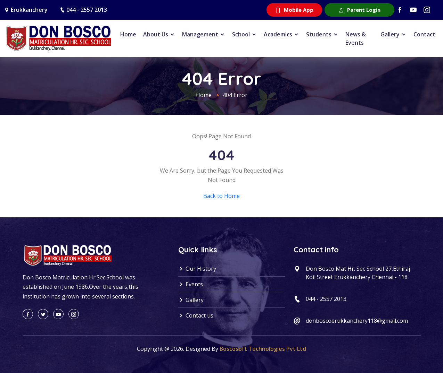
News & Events (355, 38)
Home (128, 34)
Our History (197, 268)
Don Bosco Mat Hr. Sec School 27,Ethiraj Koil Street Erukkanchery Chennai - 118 (358, 273)
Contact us (195, 315)
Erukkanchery (29, 10)
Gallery (393, 34)
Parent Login (359, 9)
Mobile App (294, 9)
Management (203, 34)
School (244, 34)
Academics (281, 34)
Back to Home (221, 196)
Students (322, 34)
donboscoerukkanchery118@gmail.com (357, 320)
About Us (159, 34)
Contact (424, 34)
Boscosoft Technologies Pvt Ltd (263, 349)
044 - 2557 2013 (86, 10)
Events (190, 284)
